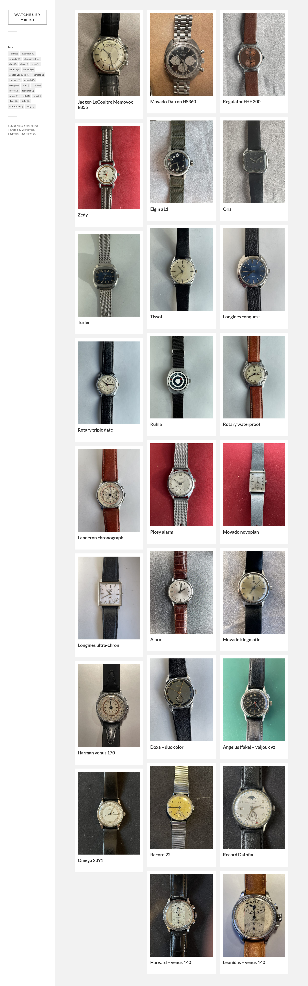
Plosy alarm (161, 532)
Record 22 (160, 854)
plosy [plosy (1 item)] (37, 85)
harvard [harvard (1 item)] (28, 69)
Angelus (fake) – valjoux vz (249, 747)
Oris (227, 209)
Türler (84, 322)
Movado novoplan (241, 532)
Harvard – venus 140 (170, 962)
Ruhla (156, 424)
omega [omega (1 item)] (14, 85)
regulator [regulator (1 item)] (28, 90)
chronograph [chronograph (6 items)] (31, 59)
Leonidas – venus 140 (244, 962)
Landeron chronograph (100, 537)
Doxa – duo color (166, 747)
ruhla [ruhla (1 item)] (26, 96)
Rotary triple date (95, 430)
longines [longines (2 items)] (14, 80)
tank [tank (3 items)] (37, 96)
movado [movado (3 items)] (29, 80)
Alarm (156, 639)
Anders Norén (27, 133)
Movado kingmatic (241, 639)
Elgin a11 (159, 209)
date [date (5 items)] (12, 64)
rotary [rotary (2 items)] (13, 96)
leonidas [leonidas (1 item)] (38, 74)
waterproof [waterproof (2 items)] (16, 106)
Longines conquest (241, 316)
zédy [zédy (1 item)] (30, 106)
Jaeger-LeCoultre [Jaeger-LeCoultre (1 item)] (19, 74)
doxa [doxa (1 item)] (24, 64)
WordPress (28, 129)
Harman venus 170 (96, 752)
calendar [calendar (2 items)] (14, 59)
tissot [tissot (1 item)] (13, 101)
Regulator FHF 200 (241, 101)
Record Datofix (238, 854)
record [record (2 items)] (13, 90)
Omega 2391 (90, 860)
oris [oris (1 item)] (26, 85)
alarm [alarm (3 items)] (13, 53)
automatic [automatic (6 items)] (28, 53)
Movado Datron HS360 (173, 101)
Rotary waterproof (241, 424)
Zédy (83, 214)
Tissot (156, 316)
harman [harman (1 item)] (14, 69)
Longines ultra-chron (98, 645)
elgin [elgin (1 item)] (35, 64)
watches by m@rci (27, 17)
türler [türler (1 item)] (25, 101)
